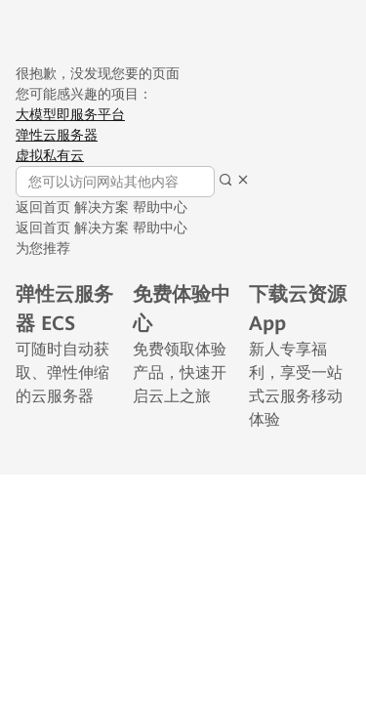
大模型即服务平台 (70, 114)
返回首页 (43, 207)
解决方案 (101, 207)
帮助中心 (160, 207)
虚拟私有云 (50, 155)
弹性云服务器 (57, 135)
